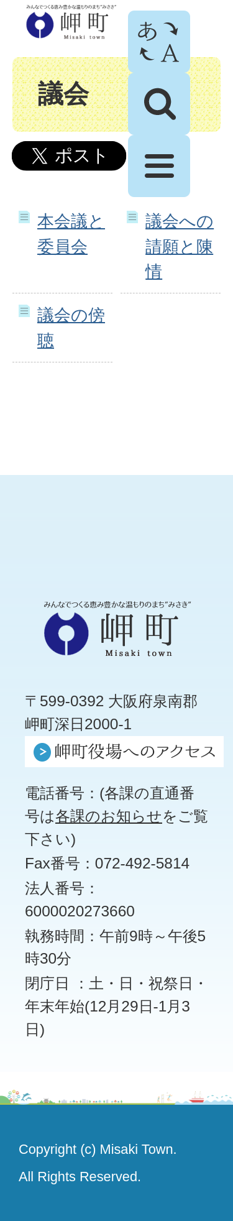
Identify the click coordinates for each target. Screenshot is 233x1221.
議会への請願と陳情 (179, 246)
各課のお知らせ (108, 816)
